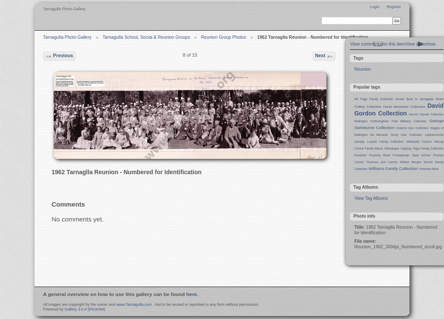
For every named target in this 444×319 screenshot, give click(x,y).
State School (421, 155)
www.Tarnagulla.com (134, 304)
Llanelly (359, 141)
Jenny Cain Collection (406, 134)
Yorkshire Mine (428, 168)
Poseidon (360, 155)
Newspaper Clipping (397, 148)
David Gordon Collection (399, 109)
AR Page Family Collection (373, 99)
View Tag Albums (371, 198)
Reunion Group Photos (223, 37)
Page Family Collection (428, 148)
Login (374, 7)
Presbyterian (401, 155)
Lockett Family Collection (385, 141)
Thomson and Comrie (382, 162)
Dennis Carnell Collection (426, 114)
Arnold (399, 99)
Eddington (360, 121)
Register (393, 7)
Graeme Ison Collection (412, 127)
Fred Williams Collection (409, 121)
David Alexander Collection (404, 107)
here (191, 294)
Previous (59, 56)
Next (324, 56)
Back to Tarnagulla (420, 99)
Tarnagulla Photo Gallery (67, 37)
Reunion (362, 69)
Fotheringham (379, 121)
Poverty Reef (379, 155)
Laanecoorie (434, 135)
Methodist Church (419, 141)
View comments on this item (377, 44)
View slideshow (420, 44)
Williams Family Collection (393, 168)
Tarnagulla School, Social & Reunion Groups (146, 37)
